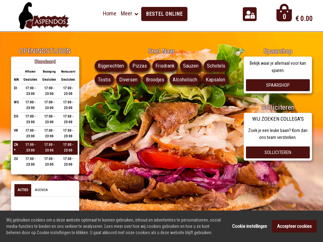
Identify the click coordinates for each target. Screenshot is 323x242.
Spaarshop (278, 85)
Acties (23, 190)
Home (109, 13)
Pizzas (139, 66)
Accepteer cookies (294, 226)
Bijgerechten (111, 66)
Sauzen (190, 66)
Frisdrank (165, 66)
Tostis (104, 79)
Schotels (216, 66)
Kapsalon (215, 79)
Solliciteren (278, 152)
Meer (126, 13)
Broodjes (155, 79)
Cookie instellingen (249, 226)
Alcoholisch (185, 79)
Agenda (41, 190)
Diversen (128, 79)
